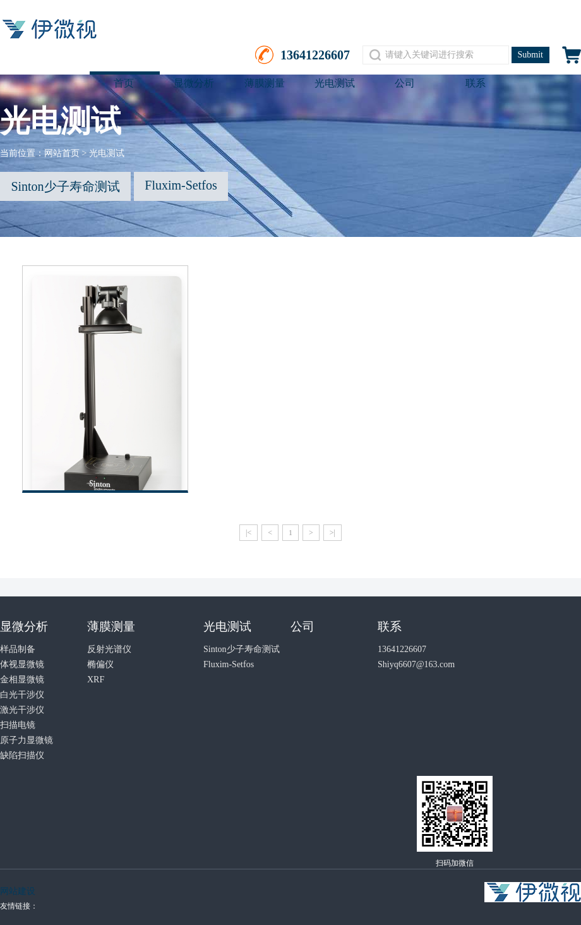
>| (332, 532)
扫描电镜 (17, 725)
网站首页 (62, 153)
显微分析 (194, 83)
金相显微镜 (22, 679)
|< (248, 532)
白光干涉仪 (22, 694)
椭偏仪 (100, 664)
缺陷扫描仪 (22, 755)
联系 (475, 83)
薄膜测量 (264, 83)
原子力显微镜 (26, 740)
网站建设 (17, 891)
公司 (405, 83)
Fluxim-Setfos (181, 185)
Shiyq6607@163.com (416, 664)
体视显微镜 (22, 664)
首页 (124, 83)
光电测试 (334, 83)
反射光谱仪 (109, 649)
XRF (95, 679)
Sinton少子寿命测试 (65, 186)
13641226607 (402, 649)
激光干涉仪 (22, 710)
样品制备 (17, 649)
